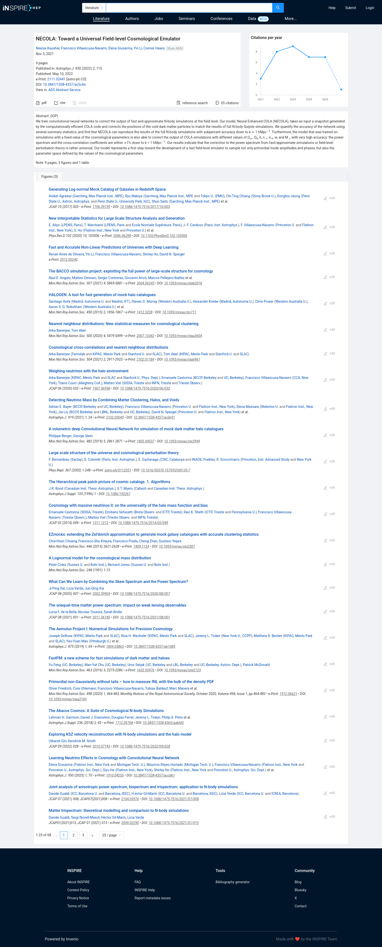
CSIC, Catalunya (173, 459)
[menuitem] (332, 8)
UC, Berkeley (233, 378)
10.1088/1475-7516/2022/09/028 (145, 746)
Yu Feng (55, 665)
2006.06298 (122, 236)
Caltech (140, 488)
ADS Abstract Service (64, 90)
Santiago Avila (59, 301)
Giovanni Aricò (136, 278)
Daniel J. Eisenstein (95, 717)
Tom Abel (78, 330)
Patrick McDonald (256, 665)
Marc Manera (179, 688)
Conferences (221, 18)
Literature (101, 18)
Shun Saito (160, 201)
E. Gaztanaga (148, 459)
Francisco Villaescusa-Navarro (84, 48)
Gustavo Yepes (170, 541)
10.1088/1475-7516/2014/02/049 (143, 523)
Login (370, 8)
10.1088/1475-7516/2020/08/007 (145, 594)
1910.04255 (115, 775)
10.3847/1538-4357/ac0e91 (154, 417)
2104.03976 (130, 799)
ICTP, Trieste (171, 512)
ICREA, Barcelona (284, 794)
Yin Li (138, 48)
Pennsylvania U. (243, 512)
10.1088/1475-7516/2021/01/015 (174, 823)
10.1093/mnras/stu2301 (177, 546)
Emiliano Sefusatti (119, 512)
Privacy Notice (78, 898)
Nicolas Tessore (90, 612)
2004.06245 (145, 283)
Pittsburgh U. (100, 641)
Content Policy (78, 890)
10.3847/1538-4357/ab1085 (154, 646)
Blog (298, 882)
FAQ (137, 882)
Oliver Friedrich (60, 688)
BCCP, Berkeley (205, 378)
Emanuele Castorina (177, 378)
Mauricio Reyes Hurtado (164, 765)
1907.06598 (101, 388)
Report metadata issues (152, 898)
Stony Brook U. (263, 196)
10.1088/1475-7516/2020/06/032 (145, 388)
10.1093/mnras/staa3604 (183, 336)
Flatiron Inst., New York (101, 230)
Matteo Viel (112, 383)
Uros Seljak (135, 665)
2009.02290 (130, 823)
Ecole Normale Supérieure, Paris (156, 225)
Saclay (77, 459)
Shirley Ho (150, 254)
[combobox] (189, 8)
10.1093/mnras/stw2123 (182, 670)
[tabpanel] (191, 512)
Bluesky (300, 890)
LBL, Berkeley (183, 665)
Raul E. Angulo (60, 278)
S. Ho (78, 230)
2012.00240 (68, 260)
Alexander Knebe (205, 301)
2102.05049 (115, 417)
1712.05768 (124, 723)
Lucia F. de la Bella (62, 612)
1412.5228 (145, 312)
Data (252, 18)
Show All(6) (175, 48)
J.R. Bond (56, 488)
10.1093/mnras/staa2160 (68, 699)
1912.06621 (288, 694)
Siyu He (108, 770)
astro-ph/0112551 (118, 470)
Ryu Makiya (133, 196)
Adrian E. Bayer (60, 407)
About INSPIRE (78, 882)
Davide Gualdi (59, 794)
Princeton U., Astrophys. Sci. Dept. (74, 770)
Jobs (158, 18)
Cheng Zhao (148, 541)
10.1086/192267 (118, 494)
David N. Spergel (172, 254)
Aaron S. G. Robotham (65, 307)
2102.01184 (145, 359)
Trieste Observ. (190, 383)
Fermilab (78, 354)
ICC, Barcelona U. (85, 794)
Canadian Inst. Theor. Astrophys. (90, 488)
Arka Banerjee (59, 330)
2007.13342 (145, 336)
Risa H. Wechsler (134, 636)
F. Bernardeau (59, 459)
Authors (132, 18)
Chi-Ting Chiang (238, 196)
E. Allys (54, 225)
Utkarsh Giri (58, 741)
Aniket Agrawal (60, 196)
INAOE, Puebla (203, 459)
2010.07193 (101, 746)
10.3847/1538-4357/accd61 (154, 775)
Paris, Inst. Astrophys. (221, 225)
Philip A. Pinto (172, 717)
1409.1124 (141, 546)
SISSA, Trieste (133, 383)
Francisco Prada (125, 541)
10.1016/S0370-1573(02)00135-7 (165, 470)
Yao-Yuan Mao (77, 641)
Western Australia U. (174, 301)
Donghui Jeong (288, 196)
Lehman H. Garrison (64, 717)
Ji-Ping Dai (57, 588)
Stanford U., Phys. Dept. (141, 378)
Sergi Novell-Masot (85, 817)
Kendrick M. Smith (82, 741)
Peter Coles (57, 565)
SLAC (156, 354)
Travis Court (67, 383)
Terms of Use (77, 906)
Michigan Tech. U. (130, 765)
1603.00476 (145, 670)
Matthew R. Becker (268, 636)
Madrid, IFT (120, 301)
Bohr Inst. (98, 565)
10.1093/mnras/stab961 (182, 359)
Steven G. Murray (144, 301)
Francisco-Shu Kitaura (95, 541)
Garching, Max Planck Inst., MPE (98, 196)
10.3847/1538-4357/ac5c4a (64, 84)
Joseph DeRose (60, 636)
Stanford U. (136, 354)
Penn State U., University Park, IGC (123, 201)
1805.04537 (145, 441)
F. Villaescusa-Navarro (257, 225)
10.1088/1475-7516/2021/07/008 (174, 799)
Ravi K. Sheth (193, 512)
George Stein (83, 436)
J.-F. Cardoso (193, 225)
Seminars (187, 18)
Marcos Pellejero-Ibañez (166, 278)
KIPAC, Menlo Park (107, 354)
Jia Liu (63, 412)
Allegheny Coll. (90, 383)
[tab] (50, 176)
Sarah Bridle (113, 612)
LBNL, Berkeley (111, 412)
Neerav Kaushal (47, 48)
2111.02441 (56, 79)
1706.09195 (101, 207)
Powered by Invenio (61, 939)
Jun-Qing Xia (94, 588)
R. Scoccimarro (228, 459)
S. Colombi (92, 459)
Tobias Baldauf (156, 688)
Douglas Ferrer (123, 717)
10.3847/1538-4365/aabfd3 (163, 723)
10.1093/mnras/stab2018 (183, 283)
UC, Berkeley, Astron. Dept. (220, 665)
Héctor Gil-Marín (113, 817)
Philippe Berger (60, 436)
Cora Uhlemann (84, 688)
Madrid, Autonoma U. (88, 301)
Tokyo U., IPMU (212, 196)
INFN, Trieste (161, 383)
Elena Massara (248, 407)
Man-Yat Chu (94, 665)
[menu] (333, 8)
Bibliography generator (233, 882)
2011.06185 (101, 617)
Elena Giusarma (120, 48)
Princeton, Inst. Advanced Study (266, 459)
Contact (300, 906)
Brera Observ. (145, 512)
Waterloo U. (269, 407)
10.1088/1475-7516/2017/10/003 (145, 207)
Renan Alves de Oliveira (66, 254)
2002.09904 (101, 594)
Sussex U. (75, 565)
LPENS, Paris (72, 225)
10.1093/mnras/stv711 (179, 312)
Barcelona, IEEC (117, 794)
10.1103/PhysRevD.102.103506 (164, 236)
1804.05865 (115, 646)
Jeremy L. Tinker (207, 636)
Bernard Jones (119, 565)
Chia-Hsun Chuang (63, 541)
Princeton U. (285, 225)
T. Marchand (93, 225)
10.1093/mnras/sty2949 (182, 441)
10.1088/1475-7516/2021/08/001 (145, 617)
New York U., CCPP (236, 636)
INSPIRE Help (144, 890)
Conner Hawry (154, 48)
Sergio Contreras (110, 278)
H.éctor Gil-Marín (144, 794)
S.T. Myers (125, 488)
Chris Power (264, 301)
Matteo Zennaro (84, 278)
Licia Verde (75, 588)
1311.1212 (100, 523)
